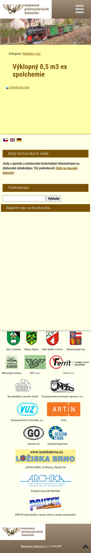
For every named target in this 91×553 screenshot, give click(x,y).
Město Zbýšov (31, 341)
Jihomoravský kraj (75, 341)
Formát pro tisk (17, 87)
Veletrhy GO (33, 435)
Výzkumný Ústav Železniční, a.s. (27, 412)
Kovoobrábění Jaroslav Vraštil (23, 388)
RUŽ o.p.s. (35, 365)
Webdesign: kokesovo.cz (34, 546)
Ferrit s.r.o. (69, 365)
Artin (63, 412)
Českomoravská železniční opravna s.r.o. (62, 388)
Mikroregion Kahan (11, 365)
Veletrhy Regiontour (57, 435)
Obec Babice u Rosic (52, 341)
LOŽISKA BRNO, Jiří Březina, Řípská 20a (45, 459)
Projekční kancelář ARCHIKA (45, 483)
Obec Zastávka (13, 341)
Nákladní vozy (32, 54)
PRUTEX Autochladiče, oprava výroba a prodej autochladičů (45, 506)
